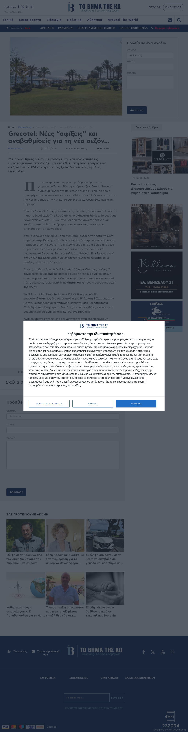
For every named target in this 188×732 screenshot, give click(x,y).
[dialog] (94, 366)
